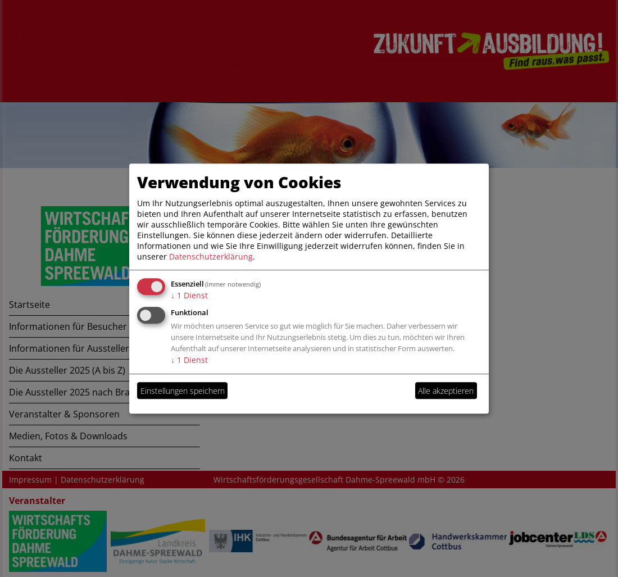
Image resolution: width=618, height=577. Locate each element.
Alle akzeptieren (446, 390)
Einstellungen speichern (182, 390)
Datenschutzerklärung (211, 256)
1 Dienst (189, 295)
